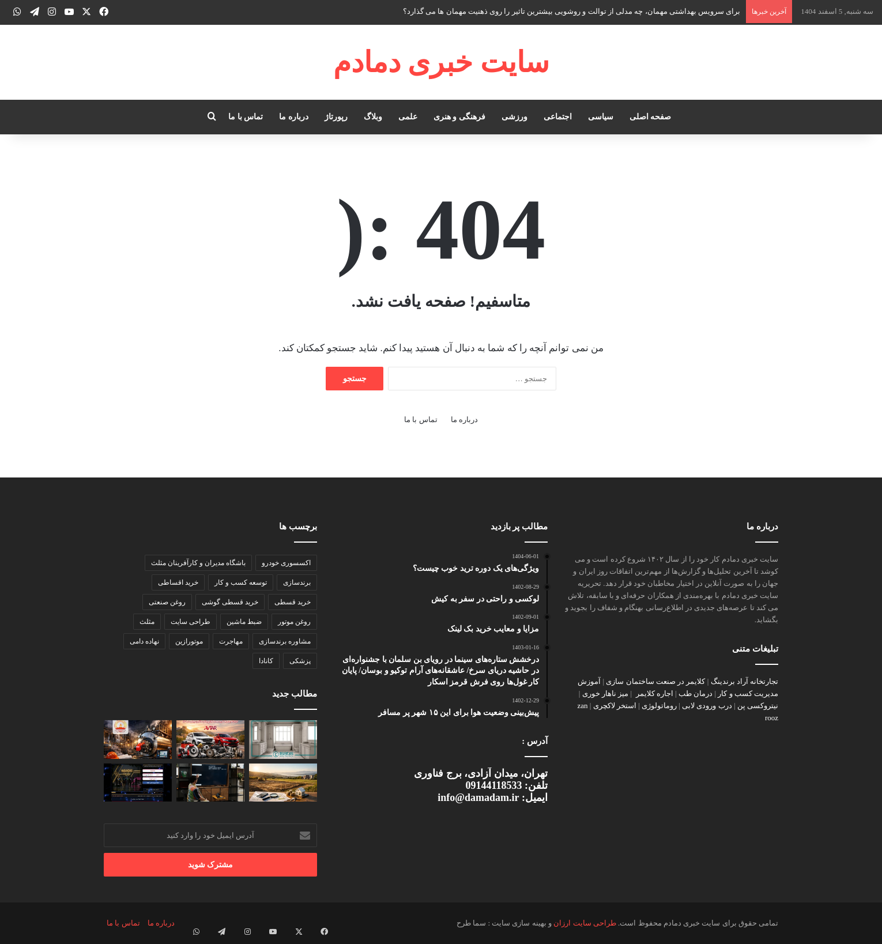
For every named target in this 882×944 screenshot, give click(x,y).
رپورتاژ (336, 116)
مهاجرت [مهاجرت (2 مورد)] (231, 641)
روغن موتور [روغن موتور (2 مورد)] (294, 622)
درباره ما (293, 116)
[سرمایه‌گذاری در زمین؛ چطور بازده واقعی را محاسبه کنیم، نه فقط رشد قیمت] (283, 783)
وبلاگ (373, 116)
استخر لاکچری (614, 705)
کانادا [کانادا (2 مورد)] (266, 661)
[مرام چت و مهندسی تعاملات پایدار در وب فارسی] (138, 783)
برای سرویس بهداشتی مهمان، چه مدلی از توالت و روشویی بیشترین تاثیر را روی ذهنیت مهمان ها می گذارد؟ (572, 11)
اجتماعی (558, 116)
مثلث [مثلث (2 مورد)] (147, 622)
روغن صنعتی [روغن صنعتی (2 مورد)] (167, 602)
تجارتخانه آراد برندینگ (745, 681)
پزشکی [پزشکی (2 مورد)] (300, 661)
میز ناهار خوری (605, 693)
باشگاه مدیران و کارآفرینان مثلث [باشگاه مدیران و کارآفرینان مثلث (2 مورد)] (198, 563)
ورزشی (514, 116)
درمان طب (696, 693)
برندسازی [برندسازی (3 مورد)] (297, 582)
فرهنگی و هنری (459, 116)
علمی (407, 116)
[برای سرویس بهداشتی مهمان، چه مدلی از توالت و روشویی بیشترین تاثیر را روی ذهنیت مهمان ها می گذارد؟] (283, 739)
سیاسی (600, 116)
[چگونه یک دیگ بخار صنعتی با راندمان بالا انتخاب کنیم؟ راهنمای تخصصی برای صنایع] (138, 739)
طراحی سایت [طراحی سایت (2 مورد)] (190, 622)
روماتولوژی (659, 705)
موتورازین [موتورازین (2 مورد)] (189, 641)
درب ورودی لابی (707, 705)
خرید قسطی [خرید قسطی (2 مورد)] (292, 602)
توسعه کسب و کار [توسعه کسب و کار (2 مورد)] (240, 582)
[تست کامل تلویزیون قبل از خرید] (210, 783)
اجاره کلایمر (654, 693)
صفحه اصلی (651, 116)
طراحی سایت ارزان (584, 923)
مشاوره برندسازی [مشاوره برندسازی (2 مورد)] (285, 641)
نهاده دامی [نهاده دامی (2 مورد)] (144, 641)
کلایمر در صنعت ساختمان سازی (655, 681)
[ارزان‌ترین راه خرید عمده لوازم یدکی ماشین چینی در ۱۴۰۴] (210, 739)
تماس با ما (245, 116)
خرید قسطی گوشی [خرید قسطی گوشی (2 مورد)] (230, 602)
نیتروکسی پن (757, 705)
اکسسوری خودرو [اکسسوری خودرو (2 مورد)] (286, 563)
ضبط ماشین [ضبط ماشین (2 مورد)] (244, 622)
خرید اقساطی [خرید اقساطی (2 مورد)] (178, 582)
